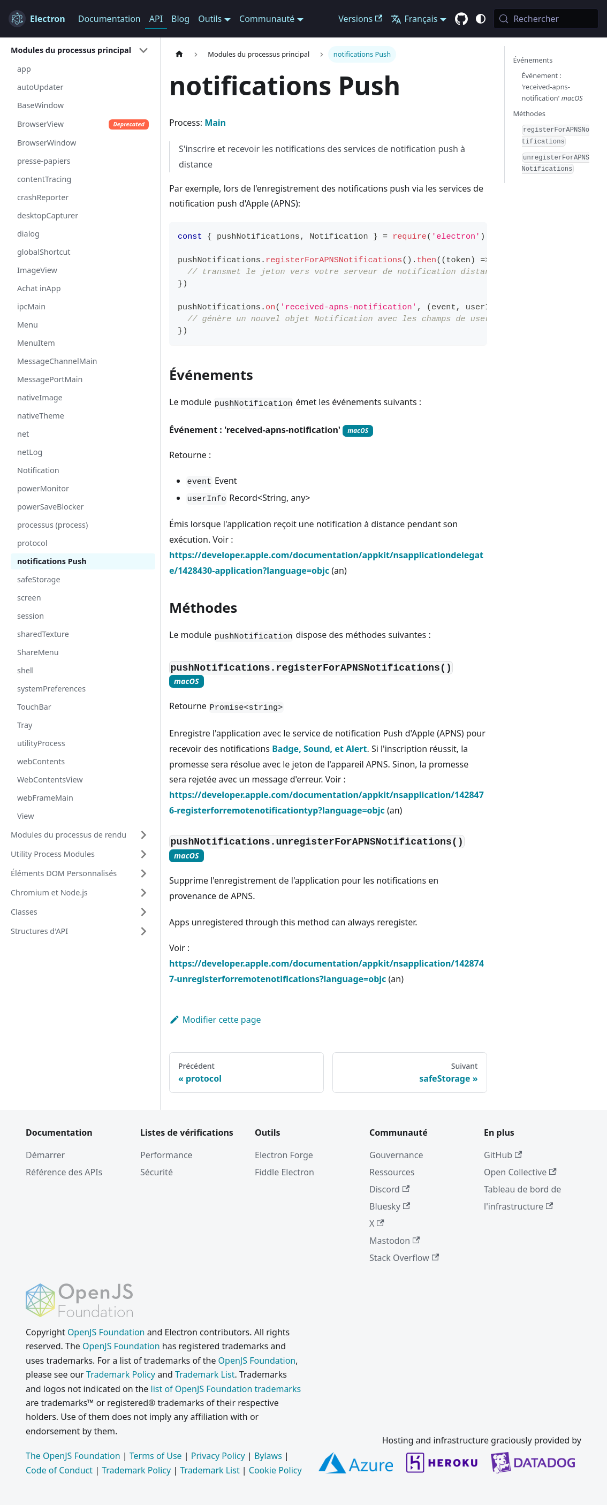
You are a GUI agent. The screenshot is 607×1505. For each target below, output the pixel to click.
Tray (24, 725)
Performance (166, 1155)
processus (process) (52, 525)
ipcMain (31, 306)
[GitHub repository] (461, 19)
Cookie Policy (275, 1470)
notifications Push (52, 561)
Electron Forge (284, 1155)
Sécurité (156, 1172)
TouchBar (34, 707)
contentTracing (44, 179)
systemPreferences (51, 688)
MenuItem (36, 343)
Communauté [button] (266, 19)
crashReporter (43, 197)
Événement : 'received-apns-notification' (552, 87)
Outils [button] (210, 19)
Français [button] (414, 19)
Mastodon (394, 1240)
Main (215, 122)
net (23, 434)
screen (29, 597)
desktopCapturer (47, 215)
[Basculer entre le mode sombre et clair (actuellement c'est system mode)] (480, 18)
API (156, 19)
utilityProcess (41, 743)
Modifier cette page (215, 1019)
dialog (28, 234)
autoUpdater (40, 87)
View (25, 816)
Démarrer (45, 1155)
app (24, 69)
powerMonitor (43, 488)
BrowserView (83, 124)
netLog (29, 452)
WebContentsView (50, 779)
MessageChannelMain (57, 361)
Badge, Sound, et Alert (319, 749)
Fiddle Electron (284, 1172)
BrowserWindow (46, 143)
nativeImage (40, 397)
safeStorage (38, 579)
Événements (533, 60)
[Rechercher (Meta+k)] (546, 19)
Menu (27, 325)
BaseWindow (40, 105)
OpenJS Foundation (106, 1332)
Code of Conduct (59, 1470)
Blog (180, 19)
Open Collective (520, 1172)
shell (25, 670)
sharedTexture (43, 634)
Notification (38, 470)
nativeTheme (40, 416)
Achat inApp (39, 288)
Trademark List (204, 1374)
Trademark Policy (120, 1374)
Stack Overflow (404, 1258)
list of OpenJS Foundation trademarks (226, 1389)
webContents (41, 761)
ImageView (37, 270)
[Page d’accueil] (179, 54)
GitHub (503, 1155)
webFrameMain (45, 798)
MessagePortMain (49, 379)
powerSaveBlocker (50, 506)
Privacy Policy (218, 1456)
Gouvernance (396, 1155)
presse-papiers (44, 161)
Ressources (392, 1172)
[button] (79, 50)
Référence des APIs (64, 1172)
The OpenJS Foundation (73, 1456)
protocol (32, 543)
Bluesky (389, 1206)
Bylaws (268, 1456)
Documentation (109, 19)
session (30, 616)
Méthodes (529, 113)
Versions (360, 19)
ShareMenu (38, 652)
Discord (389, 1189)
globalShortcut (44, 252)
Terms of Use (156, 1456)
